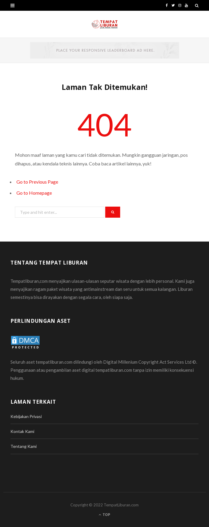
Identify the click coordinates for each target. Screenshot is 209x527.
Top (104, 514)
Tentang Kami (23, 446)
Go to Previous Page (37, 182)
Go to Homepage (34, 193)
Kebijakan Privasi (26, 416)
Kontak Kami (22, 431)
